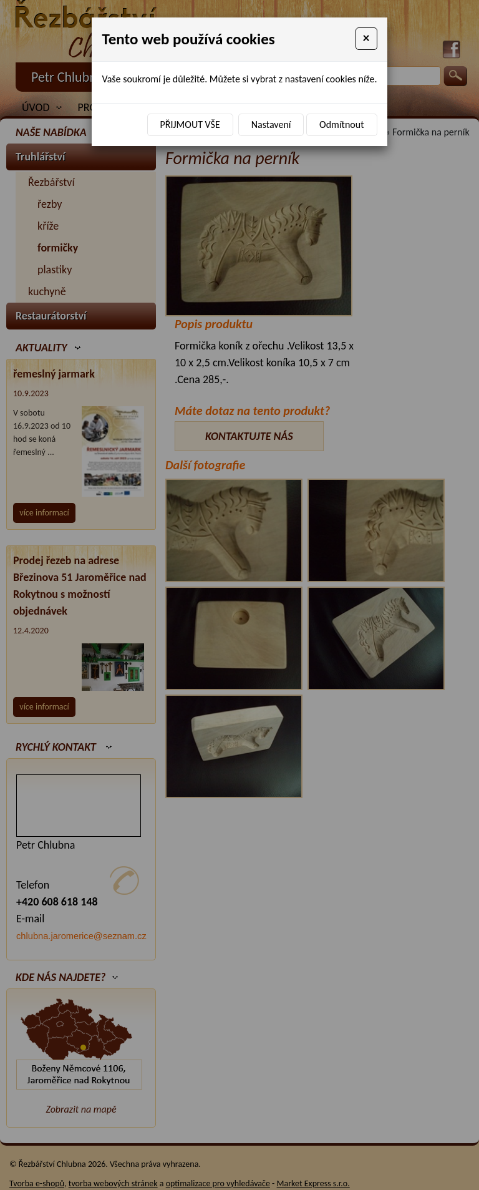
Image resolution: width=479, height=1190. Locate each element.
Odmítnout (341, 124)
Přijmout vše (190, 124)
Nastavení (271, 124)
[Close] (366, 38)
